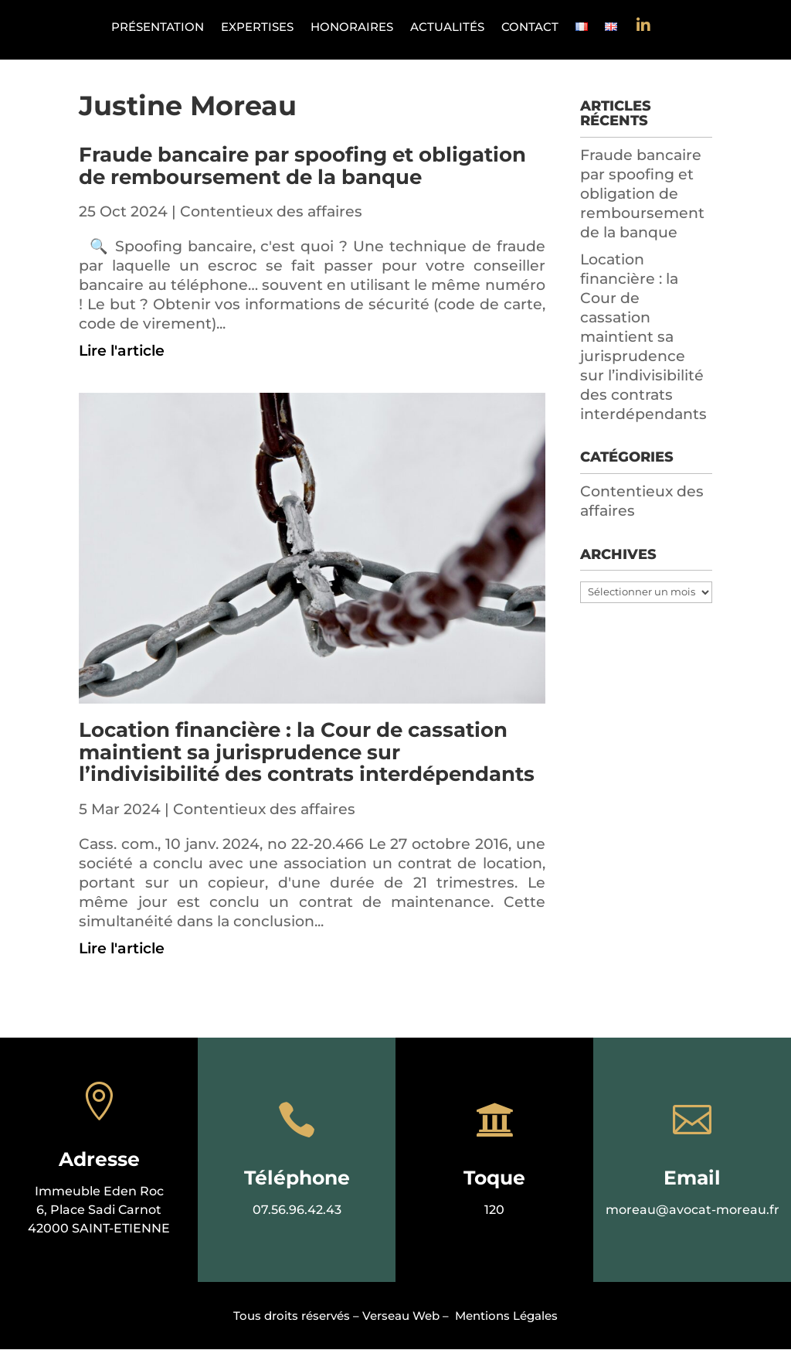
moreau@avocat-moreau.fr (692, 1209)
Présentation (157, 28)
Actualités (447, 28)
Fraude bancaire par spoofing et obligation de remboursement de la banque (302, 165)
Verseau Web (401, 1315)
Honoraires (352, 28)
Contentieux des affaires (271, 211)
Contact (529, 28)
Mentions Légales (506, 1315)
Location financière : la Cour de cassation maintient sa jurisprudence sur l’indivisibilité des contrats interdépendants (307, 752)
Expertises (257, 28)
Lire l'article (122, 351)
